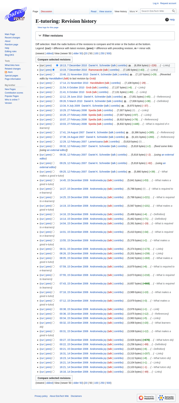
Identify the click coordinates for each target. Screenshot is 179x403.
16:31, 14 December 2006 (74, 353)
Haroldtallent (56, 78)
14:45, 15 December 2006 (74, 180)
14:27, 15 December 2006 (74, 188)
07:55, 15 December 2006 (74, 275)
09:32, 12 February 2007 (73, 146)
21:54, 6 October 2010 (72, 87)
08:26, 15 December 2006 (74, 253)
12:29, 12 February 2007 (73, 141)
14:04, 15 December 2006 (74, 223)
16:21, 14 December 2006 (74, 362)
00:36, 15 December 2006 (74, 313)
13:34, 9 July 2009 (70, 105)
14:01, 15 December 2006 (74, 231)
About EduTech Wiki (59, 396)
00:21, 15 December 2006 (74, 348)
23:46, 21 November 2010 (74, 74)
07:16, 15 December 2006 (74, 292)
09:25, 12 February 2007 (73, 171)
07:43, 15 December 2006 (74, 283)
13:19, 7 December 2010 (73, 69)
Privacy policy (41, 396)
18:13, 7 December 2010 (73, 65)
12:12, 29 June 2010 (71, 96)
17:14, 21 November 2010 (74, 82)
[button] (105, 35)
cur (42, 69)
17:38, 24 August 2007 (72, 137)
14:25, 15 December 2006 (74, 197)
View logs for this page (48, 27)
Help (169, 19)
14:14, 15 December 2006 (74, 218)
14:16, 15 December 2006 (74, 214)
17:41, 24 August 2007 (72, 132)
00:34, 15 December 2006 (74, 318)
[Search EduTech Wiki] (158, 11)
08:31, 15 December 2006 (74, 248)
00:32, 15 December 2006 (74, 322)
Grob (92, 78)
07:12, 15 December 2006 (74, 300)
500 (108, 53)
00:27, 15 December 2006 (74, 339)
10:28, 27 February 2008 (73, 114)
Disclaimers (76, 396)
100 (96, 53)
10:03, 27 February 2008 (73, 123)
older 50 (77, 53)
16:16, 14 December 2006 (74, 371)
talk (114, 65)
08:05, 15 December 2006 (74, 258)
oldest (49, 53)
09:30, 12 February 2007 (73, 154)
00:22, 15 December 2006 (74, 344)
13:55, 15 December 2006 (74, 240)
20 (86, 53)
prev (48, 65)
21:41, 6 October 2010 (72, 92)
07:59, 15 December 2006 (74, 266)
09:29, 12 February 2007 (73, 163)
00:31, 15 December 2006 (74, 331)
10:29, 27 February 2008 (73, 110)
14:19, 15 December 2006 (74, 205)
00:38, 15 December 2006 (74, 309)
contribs (122, 65)
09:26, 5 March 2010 (71, 101)
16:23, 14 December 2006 (74, 358)
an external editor (56, 150)
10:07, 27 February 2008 (73, 119)
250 (102, 53)
